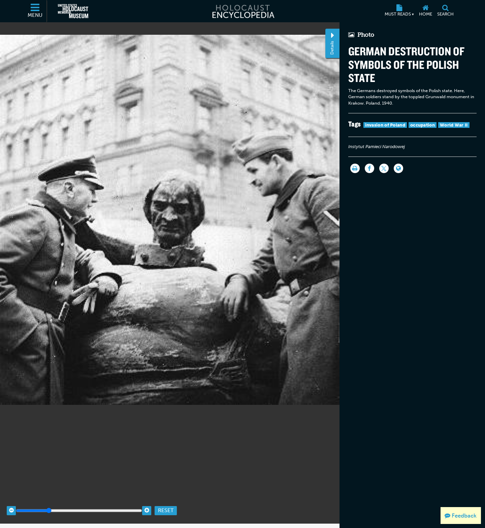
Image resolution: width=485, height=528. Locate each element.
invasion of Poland (385, 125)
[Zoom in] (146, 505)
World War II (454, 125)
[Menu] (35, 11)
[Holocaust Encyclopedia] (242, 11)
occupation (422, 125)
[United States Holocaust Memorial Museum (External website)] (73, 11)
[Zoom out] (11, 505)
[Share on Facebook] (369, 168)
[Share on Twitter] (384, 168)
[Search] (445, 11)
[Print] (355, 168)
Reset (165, 505)
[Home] (425, 11)
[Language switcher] (398, 168)
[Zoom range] (79, 505)
